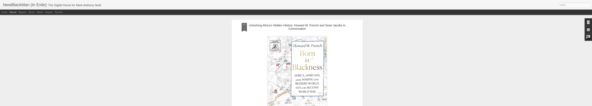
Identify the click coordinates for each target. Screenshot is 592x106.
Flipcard (12, 12)
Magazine (22, 12)
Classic (4, 12)
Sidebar (40, 12)
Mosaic (32, 12)
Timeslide (59, 12)
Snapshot (49, 12)
